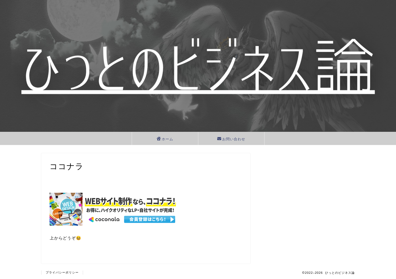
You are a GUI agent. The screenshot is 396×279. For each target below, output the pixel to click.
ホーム (165, 139)
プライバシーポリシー (62, 272)
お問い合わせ (231, 139)
